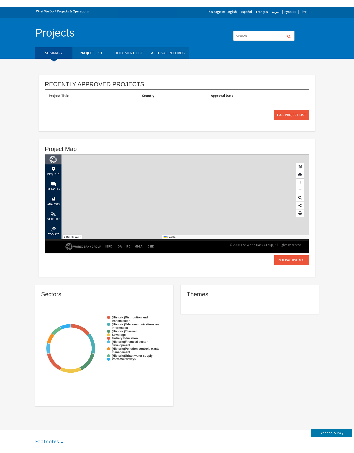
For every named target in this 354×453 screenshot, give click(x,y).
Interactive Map (292, 260)
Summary (53, 52)
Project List (91, 52)
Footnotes (47, 441)
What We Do (45, 11)
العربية (276, 12)
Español (246, 12)
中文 (304, 12)
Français (262, 12)
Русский (290, 12)
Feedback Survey (331, 433)
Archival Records (168, 52)
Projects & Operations (73, 11)
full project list (291, 115)
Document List (128, 52)
